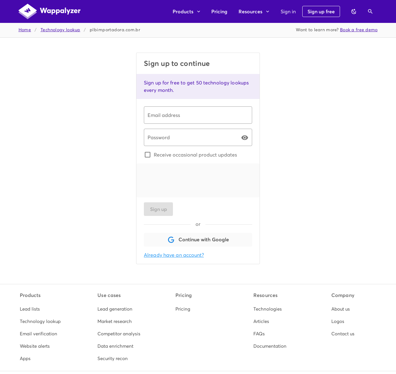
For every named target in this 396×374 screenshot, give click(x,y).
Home (25, 29)
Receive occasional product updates (195, 155)
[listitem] (42, 309)
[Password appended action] (244, 137)
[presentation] (191, 180)
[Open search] (370, 11)
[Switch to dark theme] (353, 11)
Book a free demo (359, 29)
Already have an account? (174, 255)
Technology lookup (60, 29)
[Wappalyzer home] (49, 11)
